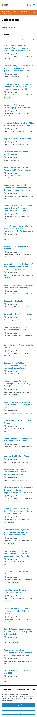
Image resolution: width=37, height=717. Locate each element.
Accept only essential (18, 709)
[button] (31, 34)
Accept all (18, 705)
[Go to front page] (14, 5)
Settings (18, 713)
